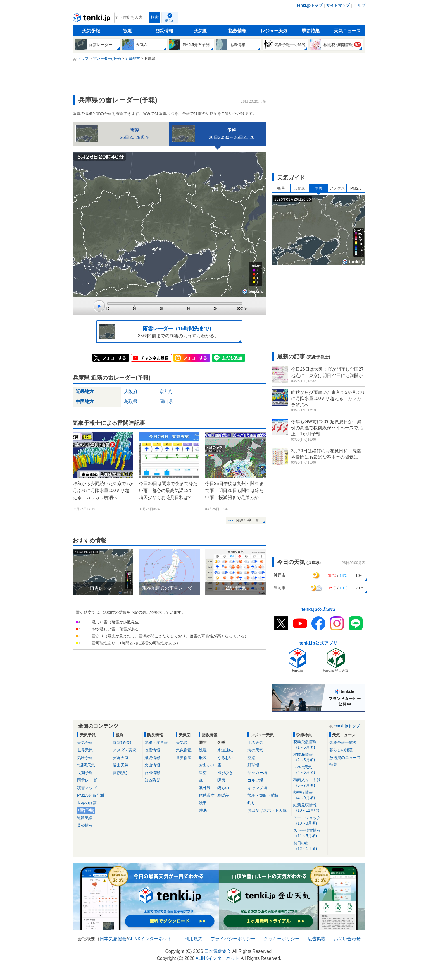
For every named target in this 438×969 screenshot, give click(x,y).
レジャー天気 (274, 30)
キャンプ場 (257, 787)
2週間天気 (86, 765)
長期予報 (85, 772)
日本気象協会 (113, 938)
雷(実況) (120, 772)
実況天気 (120, 757)
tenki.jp (92, 19)
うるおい (225, 757)
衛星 (281, 188)
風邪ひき (225, 772)
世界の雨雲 (87, 803)
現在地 (169, 20)
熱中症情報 (309, 795)
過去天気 (120, 765)
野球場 (253, 765)
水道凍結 (225, 750)
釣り (251, 803)
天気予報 (91, 30)
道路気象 (85, 818)
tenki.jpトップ (309, 5)
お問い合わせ (347, 938)
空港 (251, 757)
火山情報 (152, 765)
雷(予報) (87, 810)
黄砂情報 (85, 825)
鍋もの (223, 787)
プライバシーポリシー (233, 938)
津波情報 (152, 757)
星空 (203, 772)
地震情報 (152, 750)
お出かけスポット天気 (267, 810)
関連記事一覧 (247, 520)
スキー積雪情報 (309, 833)
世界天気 (85, 750)
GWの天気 (309, 770)
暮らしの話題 (341, 750)
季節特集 (311, 30)
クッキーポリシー (281, 938)
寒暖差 (223, 795)
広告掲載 (316, 938)
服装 (203, 757)
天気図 (201, 30)
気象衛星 (184, 750)
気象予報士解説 (343, 742)
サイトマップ (338, 5)
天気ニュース (347, 30)
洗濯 (203, 750)
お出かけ (207, 765)
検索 (155, 17)
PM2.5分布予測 (90, 795)
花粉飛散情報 (309, 744)
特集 (333, 764)
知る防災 (152, 780)
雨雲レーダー (89, 780)
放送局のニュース (345, 757)
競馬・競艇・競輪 (263, 795)
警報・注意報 (156, 742)
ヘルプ (359, 5)
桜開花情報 (309, 757)
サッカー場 (257, 772)
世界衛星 (184, 757)
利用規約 (194, 938)
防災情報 (164, 30)
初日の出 (309, 846)
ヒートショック (309, 821)
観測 (127, 30)
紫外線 (205, 787)
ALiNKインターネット (150, 938)
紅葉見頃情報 (309, 808)
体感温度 (207, 795)
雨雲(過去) (122, 742)
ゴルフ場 (255, 780)
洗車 (203, 803)
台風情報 (152, 772)
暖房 (221, 780)
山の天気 (255, 742)
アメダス (337, 188)
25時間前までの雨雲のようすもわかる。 (159, 331)
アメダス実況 (124, 750)
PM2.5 (355, 188)
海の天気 (255, 750)
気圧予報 (85, 757)
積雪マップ (87, 787)
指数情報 (237, 30)
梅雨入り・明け (309, 782)
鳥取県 (130, 401)
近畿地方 (85, 391)
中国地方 (85, 401)
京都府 (166, 391)
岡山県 (166, 401)
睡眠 (203, 810)
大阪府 (130, 391)
